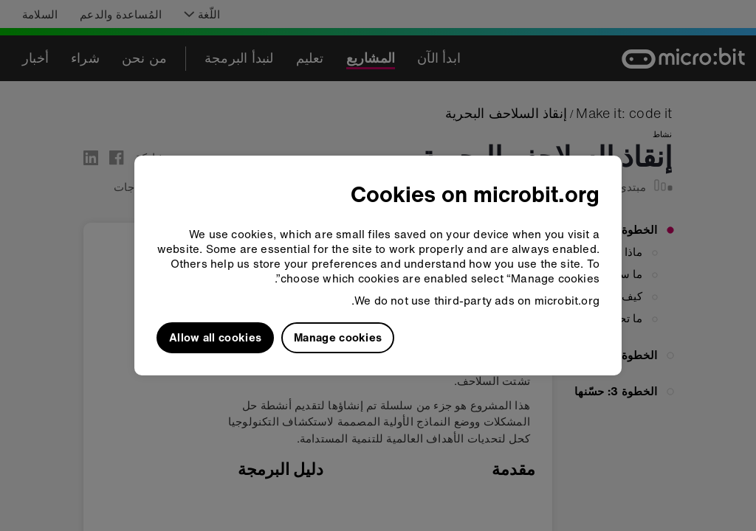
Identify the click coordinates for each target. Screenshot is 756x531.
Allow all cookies (215, 337)
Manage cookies (338, 337)
